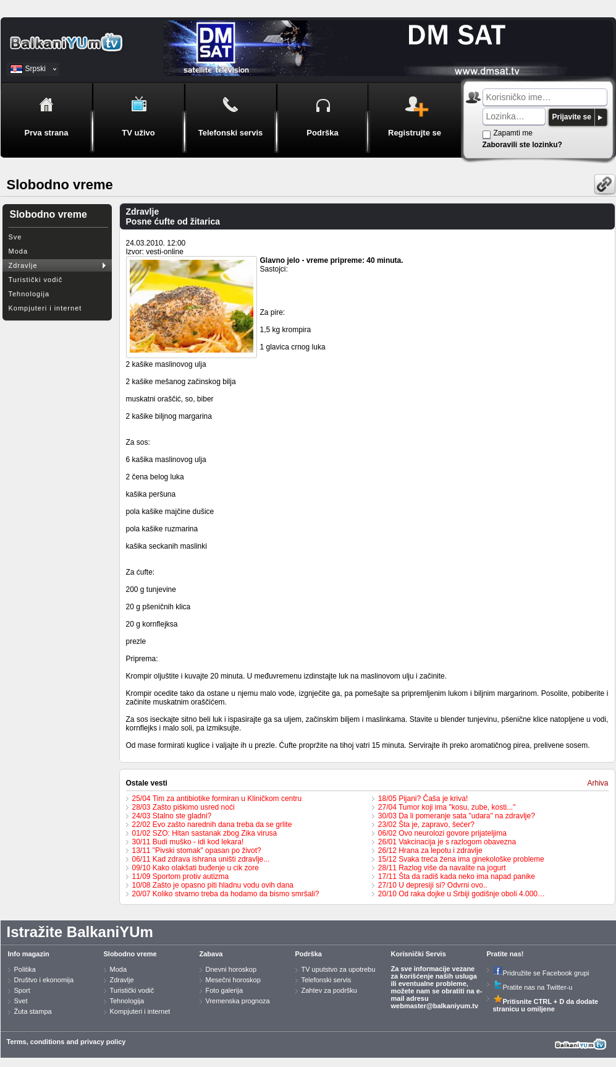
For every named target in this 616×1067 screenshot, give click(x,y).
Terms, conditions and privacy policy (66, 1041)
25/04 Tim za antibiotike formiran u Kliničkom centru (217, 798)
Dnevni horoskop (231, 969)
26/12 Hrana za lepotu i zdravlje (430, 850)
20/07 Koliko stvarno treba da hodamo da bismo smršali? (225, 893)
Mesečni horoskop (233, 979)
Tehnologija (29, 294)
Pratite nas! (505, 954)
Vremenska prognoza (238, 1001)
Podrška (308, 954)
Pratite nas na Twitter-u (533, 987)
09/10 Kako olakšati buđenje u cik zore (195, 867)
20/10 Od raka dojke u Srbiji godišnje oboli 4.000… (461, 893)
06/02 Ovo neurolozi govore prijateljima (442, 833)
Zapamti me (513, 133)
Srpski (35, 68)
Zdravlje (23, 265)
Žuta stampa (33, 1011)
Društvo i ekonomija (44, 979)
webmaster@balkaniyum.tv (435, 1005)
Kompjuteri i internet (45, 308)
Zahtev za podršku (330, 990)
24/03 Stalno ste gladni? (172, 816)
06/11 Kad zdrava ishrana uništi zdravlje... (201, 859)
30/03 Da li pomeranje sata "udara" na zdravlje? (456, 816)
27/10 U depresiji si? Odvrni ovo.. (432, 885)
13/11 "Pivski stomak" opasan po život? (196, 850)
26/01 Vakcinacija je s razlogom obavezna (447, 842)
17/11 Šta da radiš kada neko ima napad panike (456, 876)
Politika (25, 969)
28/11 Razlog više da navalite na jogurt (442, 867)
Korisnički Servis (418, 954)
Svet (21, 1001)
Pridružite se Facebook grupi (541, 973)
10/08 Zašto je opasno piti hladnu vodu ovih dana (213, 885)
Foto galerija (224, 990)
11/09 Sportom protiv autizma (180, 876)
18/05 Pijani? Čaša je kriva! (423, 798)
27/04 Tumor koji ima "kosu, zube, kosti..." (447, 807)
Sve (15, 237)
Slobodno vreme (130, 954)
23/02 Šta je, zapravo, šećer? (426, 824)
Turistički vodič (36, 279)
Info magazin (28, 954)
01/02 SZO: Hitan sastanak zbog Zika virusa (204, 833)
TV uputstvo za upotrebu (339, 969)
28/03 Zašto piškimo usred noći (183, 807)
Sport (22, 990)
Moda (18, 251)
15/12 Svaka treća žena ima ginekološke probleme (461, 859)
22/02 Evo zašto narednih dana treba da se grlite (212, 824)
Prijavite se (571, 117)
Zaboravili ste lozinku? (522, 144)
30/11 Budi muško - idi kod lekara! (188, 842)
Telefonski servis (327, 979)
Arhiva (597, 783)
